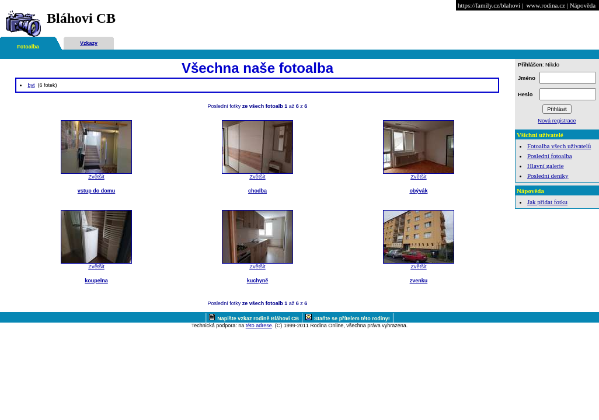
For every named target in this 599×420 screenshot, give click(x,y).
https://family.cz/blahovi (489, 5)
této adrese (259, 325)
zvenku (419, 281)
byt (30, 85)
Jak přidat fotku (547, 201)
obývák (418, 191)
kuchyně (258, 281)
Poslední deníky (548, 175)
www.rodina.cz (545, 5)
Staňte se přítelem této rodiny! (352, 318)
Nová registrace (557, 121)
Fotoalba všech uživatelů (559, 145)
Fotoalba (28, 47)
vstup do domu (97, 191)
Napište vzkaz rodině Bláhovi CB (258, 318)
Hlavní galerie (545, 165)
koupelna (96, 281)
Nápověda (583, 5)
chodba (257, 191)
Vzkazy (88, 43)
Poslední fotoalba (549, 155)
